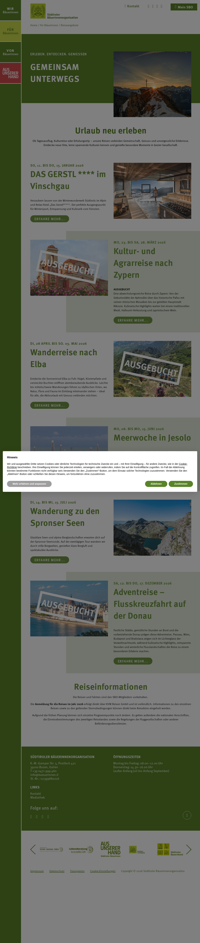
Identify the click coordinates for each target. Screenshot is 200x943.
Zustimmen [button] (180, 483)
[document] (100, 465)
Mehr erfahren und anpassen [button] (29, 483)
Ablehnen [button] (156, 483)
